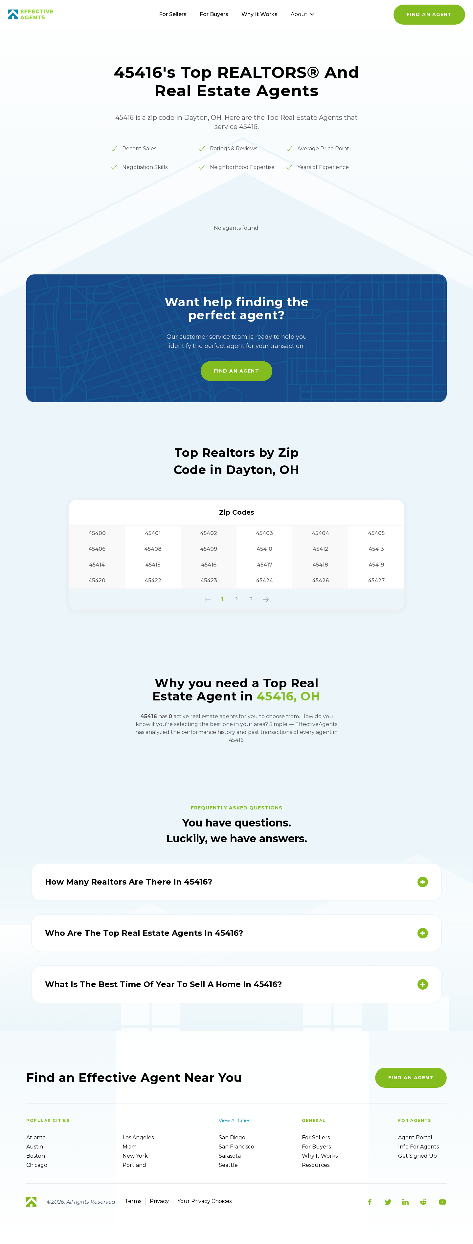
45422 (153, 580)
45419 (376, 565)
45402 (208, 533)
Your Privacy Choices (204, 1201)
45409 (208, 549)
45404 (320, 533)
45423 (208, 580)
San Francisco (236, 1147)
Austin (34, 1147)
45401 (153, 533)
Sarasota (230, 1156)
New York (135, 1156)
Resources (315, 1165)
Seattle (228, 1165)
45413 (376, 549)
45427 (376, 580)
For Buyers (214, 14)
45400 (97, 533)
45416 (208, 565)
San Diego (232, 1137)
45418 (320, 565)
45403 (264, 533)
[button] (208, 600)
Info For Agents (418, 1147)
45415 (152, 565)
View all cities (234, 1121)
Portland (134, 1165)
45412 (320, 549)
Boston (35, 1156)
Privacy (159, 1201)
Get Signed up (417, 1156)
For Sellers (173, 14)
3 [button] (251, 599)
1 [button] (222, 599)
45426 (320, 580)
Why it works (320, 1156)
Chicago (36, 1165)
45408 (153, 549)
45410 (264, 549)
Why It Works (259, 14)
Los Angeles (138, 1137)
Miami (130, 1147)
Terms (133, 1201)
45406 (96, 549)
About (302, 14)
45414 (97, 565)
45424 (264, 580)
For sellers (316, 1137)
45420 (96, 580)
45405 (376, 533)
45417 (264, 565)
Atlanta (36, 1137)
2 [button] (236, 599)
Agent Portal (415, 1137)
